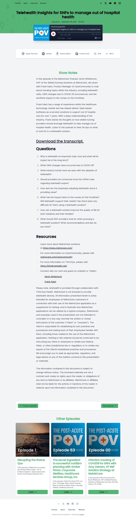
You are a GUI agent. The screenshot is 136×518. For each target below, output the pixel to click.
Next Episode (109, 406)
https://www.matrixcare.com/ (57, 248)
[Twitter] (106, 3)
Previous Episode (28, 406)
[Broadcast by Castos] (98, 38)
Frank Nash (50, 281)
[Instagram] (120, 3)
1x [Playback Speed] (65, 35)
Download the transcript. (60, 141)
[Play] (53, 34)
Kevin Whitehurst (53, 276)
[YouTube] (110, 3)
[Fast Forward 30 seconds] (69, 35)
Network (43, 3)
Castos (81, 514)
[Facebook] (115, 3)
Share (69, 38)
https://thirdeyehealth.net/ (53, 266)
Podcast (18, 3)
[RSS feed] (101, 3)
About (25, 3)
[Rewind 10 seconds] (62, 35)
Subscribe (34, 3)
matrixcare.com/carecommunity (56, 257)
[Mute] (58, 35)
